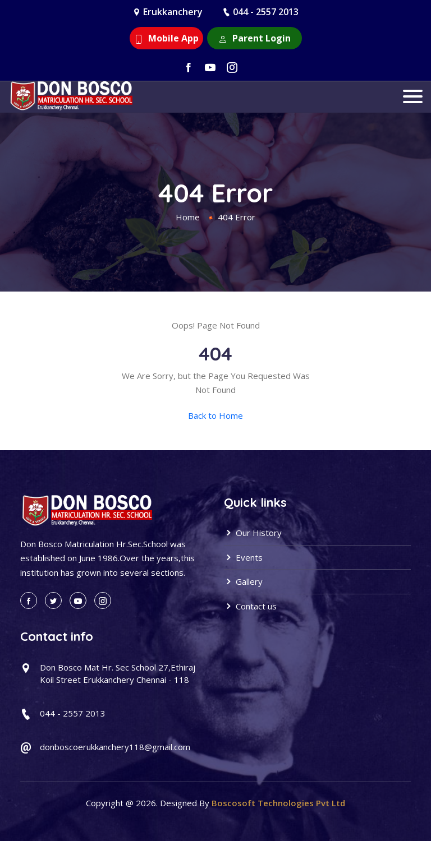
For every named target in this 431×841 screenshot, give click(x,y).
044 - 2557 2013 (266, 12)
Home (188, 217)
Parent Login (254, 38)
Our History (253, 532)
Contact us (250, 606)
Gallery (243, 581)
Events (243, 557)
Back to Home (215, 415)
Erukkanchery (173, 12)
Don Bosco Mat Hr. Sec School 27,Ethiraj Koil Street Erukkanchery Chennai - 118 (117, 674)
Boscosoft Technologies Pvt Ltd (278, 802)
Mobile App (166, 38)
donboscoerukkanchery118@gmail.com (115, 746)
